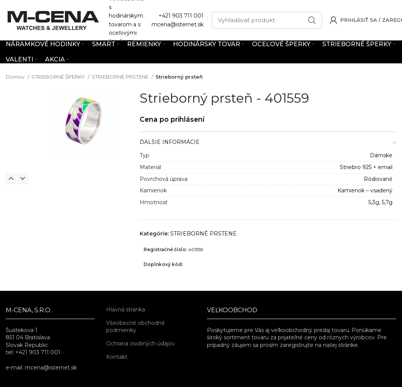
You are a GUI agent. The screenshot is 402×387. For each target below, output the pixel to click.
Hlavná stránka (125, 309)
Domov (16, 77)
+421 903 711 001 (180, 15)
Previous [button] (11, 178)
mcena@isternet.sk (177, 24)
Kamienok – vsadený (364, 190)
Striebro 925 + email (366, 167)
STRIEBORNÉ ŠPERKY (58, 77)
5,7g (387, 202)
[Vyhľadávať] (266, 20)
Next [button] (22, 178)
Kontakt (117, 356)
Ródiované (378, 179)
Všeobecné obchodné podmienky (135, 326)
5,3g (373, 202)
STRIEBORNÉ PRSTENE (121, 77)
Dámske (381, 155)
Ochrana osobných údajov (140, 343)
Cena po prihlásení (172, 119)
